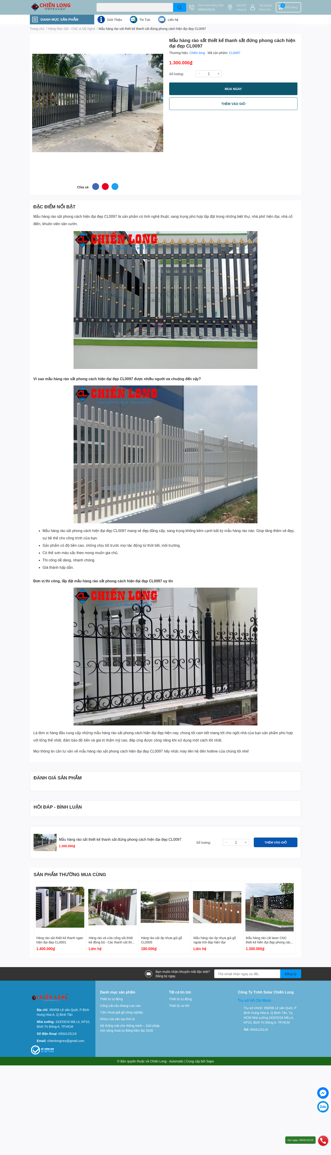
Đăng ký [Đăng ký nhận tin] (291, 974)
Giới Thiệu (114, 20)
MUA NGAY (233, 89)
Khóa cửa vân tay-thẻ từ (117, 1019)
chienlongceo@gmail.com (65, 1041)
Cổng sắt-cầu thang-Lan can (120, 1006)
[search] (179, 7)
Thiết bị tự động (111, 999)
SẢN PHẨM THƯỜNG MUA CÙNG (70, 874)
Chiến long (197, 53)
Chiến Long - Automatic (167, 1061)
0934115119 (206, 9)
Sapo (210, 1061)
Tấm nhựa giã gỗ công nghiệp (121, 1012)
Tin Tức (145, 20)
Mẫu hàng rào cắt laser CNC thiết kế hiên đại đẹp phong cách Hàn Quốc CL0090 (269, 942)
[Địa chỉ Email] (257, 973)
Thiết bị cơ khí (179, 1006)
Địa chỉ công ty (241, 7)
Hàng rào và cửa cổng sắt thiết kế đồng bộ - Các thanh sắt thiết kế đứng (112, 942)
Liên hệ (173, 20)
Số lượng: (176, 74)
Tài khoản (265, 5)
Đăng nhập (265, 9)
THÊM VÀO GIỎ (233, 104)
